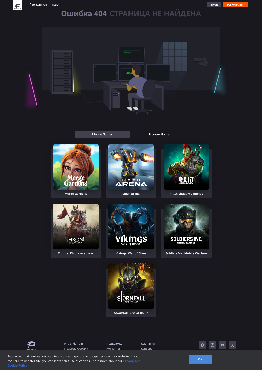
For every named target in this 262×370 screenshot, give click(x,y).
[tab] (102, 134)
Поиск (55, 4)
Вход (214, 4)
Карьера (146, 348)
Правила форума (76, 348)
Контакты (113, 348)
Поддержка (114, 344)
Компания (148, 344)
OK (200, 359)
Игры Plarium (73, 344)
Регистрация (235, 4)
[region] (131, 360)
